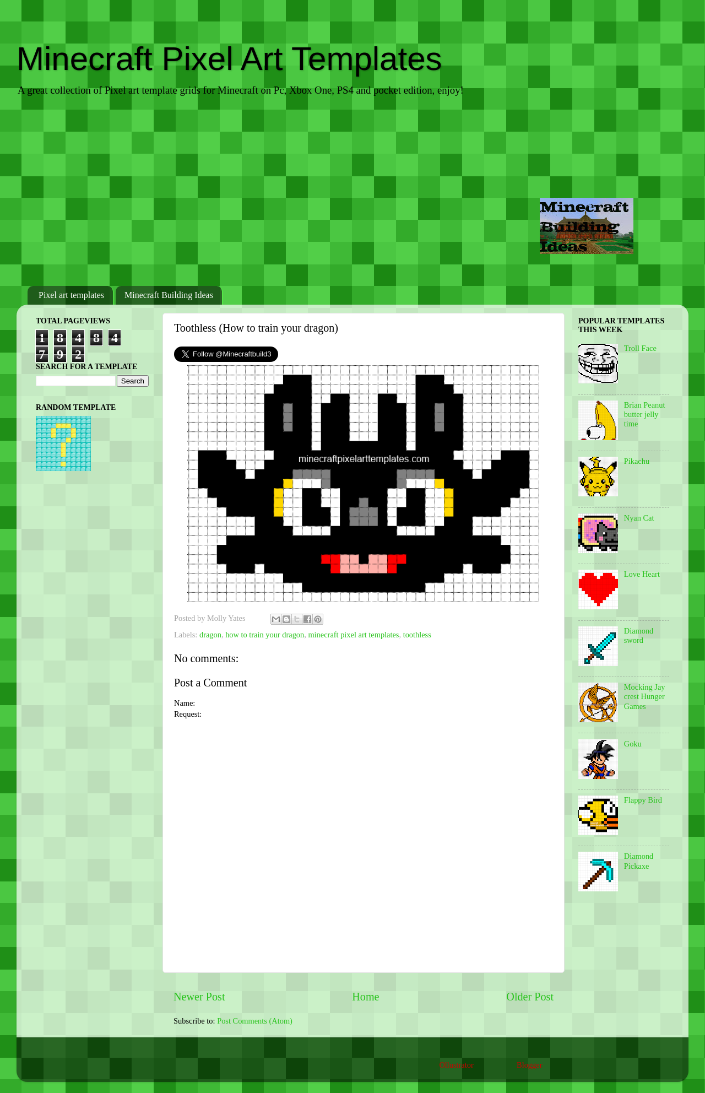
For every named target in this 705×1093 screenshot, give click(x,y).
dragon (210, 634)
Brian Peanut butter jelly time (644, 415)
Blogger (529, 1064)
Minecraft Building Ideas (168, 295)
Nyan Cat (639, 517)
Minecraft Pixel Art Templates (229, 58)
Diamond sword (639, 635)
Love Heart (642, 574)
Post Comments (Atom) (254, 1020)
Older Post (530, 997)
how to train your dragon (264, 634)
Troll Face (640, 348)
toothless (417, 634)
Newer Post (199, 997)
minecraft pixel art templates (353, 634)
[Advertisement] (352, 192)
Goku (633, 743)
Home (365, 997)
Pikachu (636, 461)
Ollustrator (456, 1064)
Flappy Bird (643, 800)
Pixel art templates (71, 295)
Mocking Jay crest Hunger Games (644, 697)
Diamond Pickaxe (639, 861)
